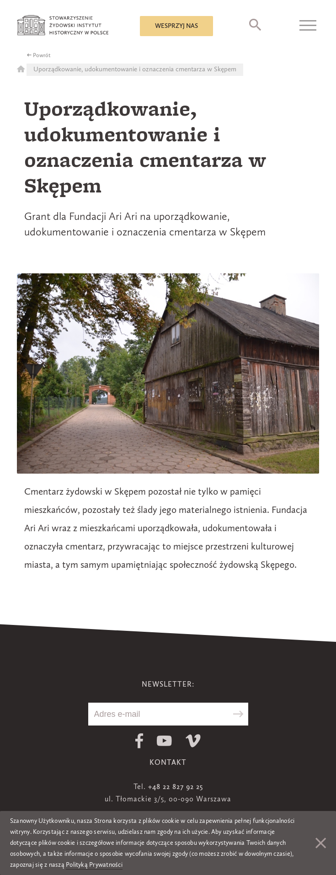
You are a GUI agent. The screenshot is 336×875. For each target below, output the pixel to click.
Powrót (42, 56)
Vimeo (193, 741)
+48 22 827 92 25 (175, 787)
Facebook (139, 741)
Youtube (164, 741)
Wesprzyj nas (176, 26)
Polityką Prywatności (94, 865)
